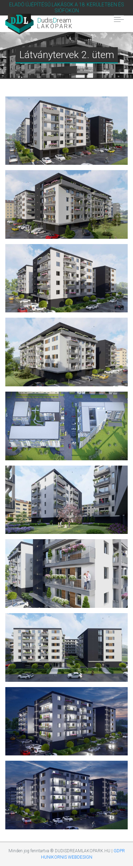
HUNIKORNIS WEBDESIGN (66, 857)
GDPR (119, 850)
